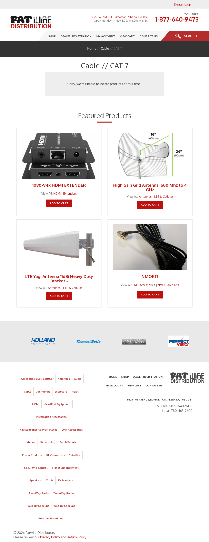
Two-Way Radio (63, 493)
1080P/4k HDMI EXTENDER (59, 185)
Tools (49, 480)
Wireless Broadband (51, 518)
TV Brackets (65, 480)
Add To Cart (59, 203)
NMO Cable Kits (168, 285)
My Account (105, 36)
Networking (47, 442)
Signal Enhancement (65, 467)
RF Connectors (55, 455)
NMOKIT (150, 276)
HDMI (57, 193)
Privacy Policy (50, 537)
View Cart (127, 36)
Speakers (36, 480)
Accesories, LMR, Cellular (37, 378)
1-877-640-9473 (177, 19)
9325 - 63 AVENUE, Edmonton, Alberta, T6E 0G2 (119, 17)
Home (91, 48)
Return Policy (76, 537)
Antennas (145, 196)
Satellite (74, 455)
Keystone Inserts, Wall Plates (38, 429)
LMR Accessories (144, 285)
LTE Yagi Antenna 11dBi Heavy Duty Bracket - (59, 278)
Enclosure (60, 391)
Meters (31, 442)
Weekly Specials (38, 505)
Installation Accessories (51, 416)
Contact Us (149, 36)
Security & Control (36, 467)
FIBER (75, 391)
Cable (105, 48)
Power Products (32, 455)
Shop (52, 36)
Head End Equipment (57, 404)
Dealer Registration (76, 36)
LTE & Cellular (163, 196)
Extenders (70, 193)
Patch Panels (67, 442)
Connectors (43, 391)
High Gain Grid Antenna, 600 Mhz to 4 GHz (150, 187)
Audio (77, 378)
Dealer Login (183, 4)
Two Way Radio (39, 493)
